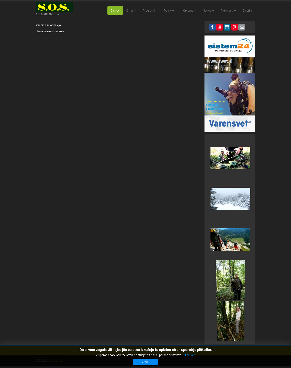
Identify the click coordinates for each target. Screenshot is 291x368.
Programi (149, 10)
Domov (115, 10)
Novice (207, 10)
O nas (130, 10)
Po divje (169, 10)
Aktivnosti (227, 10)
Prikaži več (188, 355)
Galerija (247, 10)
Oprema (188, 10)
